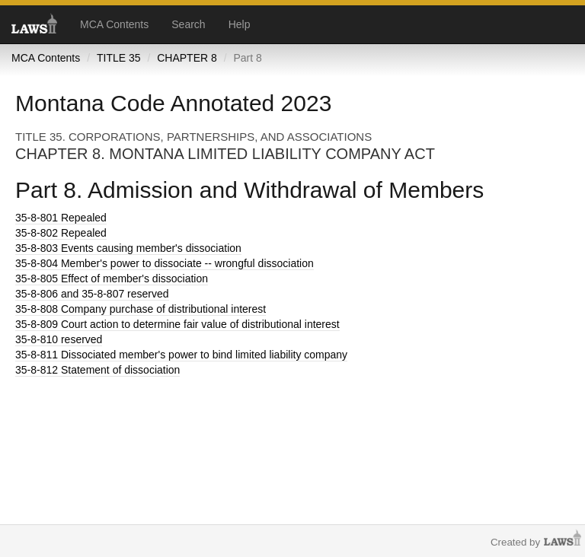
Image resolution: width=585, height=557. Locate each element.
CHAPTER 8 (187, 58)
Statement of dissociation (97, 370)
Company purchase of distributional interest (140, 309)
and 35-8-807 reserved (92, 294)
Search (188, 24)
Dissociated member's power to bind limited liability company (181, 355)
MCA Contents (114, 24)
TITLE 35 (119, 58)
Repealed (61, 218)
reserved (58, 339)
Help (240, 24)
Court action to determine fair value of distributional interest (177, 324)
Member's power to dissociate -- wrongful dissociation (164, 263)
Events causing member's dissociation (128, 248)
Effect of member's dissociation (111, 278)
